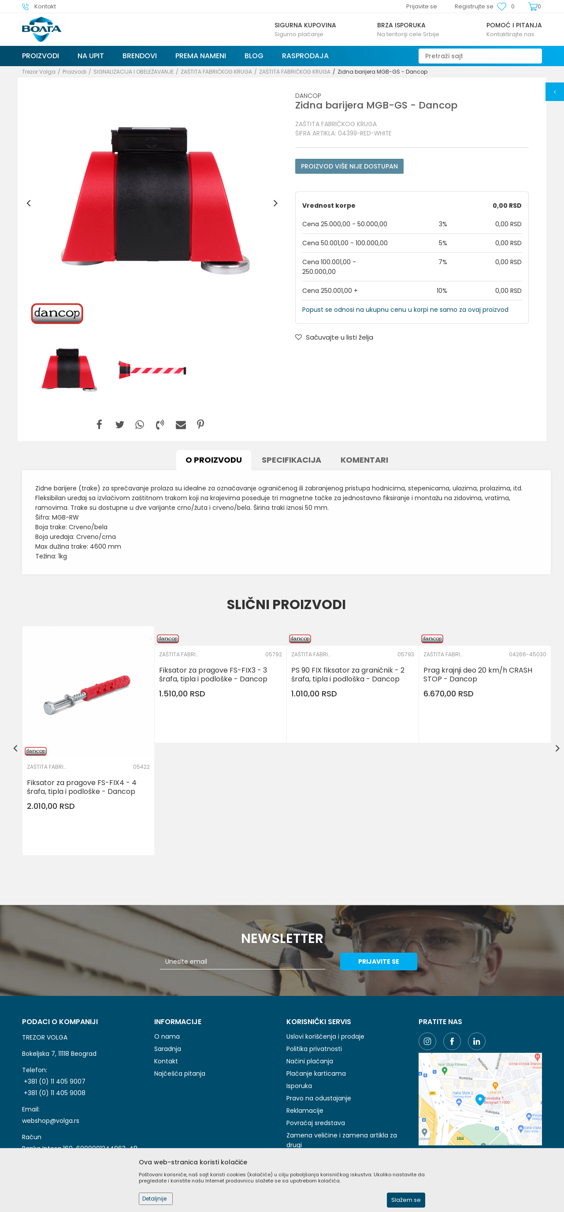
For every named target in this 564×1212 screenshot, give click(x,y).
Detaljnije (154, 1198)
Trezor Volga (39, 71)
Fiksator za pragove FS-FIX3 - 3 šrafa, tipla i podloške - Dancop (213, 675)
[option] (152, 203)
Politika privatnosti (314, 1048)
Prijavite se (378, 961)
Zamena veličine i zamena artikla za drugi (341, 1140)
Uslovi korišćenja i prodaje (325, 1036)
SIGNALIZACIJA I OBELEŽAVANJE (133, 71)
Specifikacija (291, 459)
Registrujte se (474, 6)
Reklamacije (304, 1110)
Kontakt (166, 1061)
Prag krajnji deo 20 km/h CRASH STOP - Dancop (477, 675)
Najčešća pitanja (179, 1073)
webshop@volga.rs (50, 1120)
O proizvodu (214, 459)
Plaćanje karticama (316, 1073)
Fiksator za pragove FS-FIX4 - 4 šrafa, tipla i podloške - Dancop (82, 787)
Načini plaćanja (309, 1061)
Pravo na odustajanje (318, 1098)
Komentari (364, 459)
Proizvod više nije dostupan (349, 166)
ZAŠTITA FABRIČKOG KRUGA (216, 71)
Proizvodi (74, 71)
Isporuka (299, 1085)
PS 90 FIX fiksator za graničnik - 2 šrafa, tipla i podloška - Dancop (347, 675)
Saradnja (167, 1048)
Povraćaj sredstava (315, 1122)
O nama (167, 1036)
